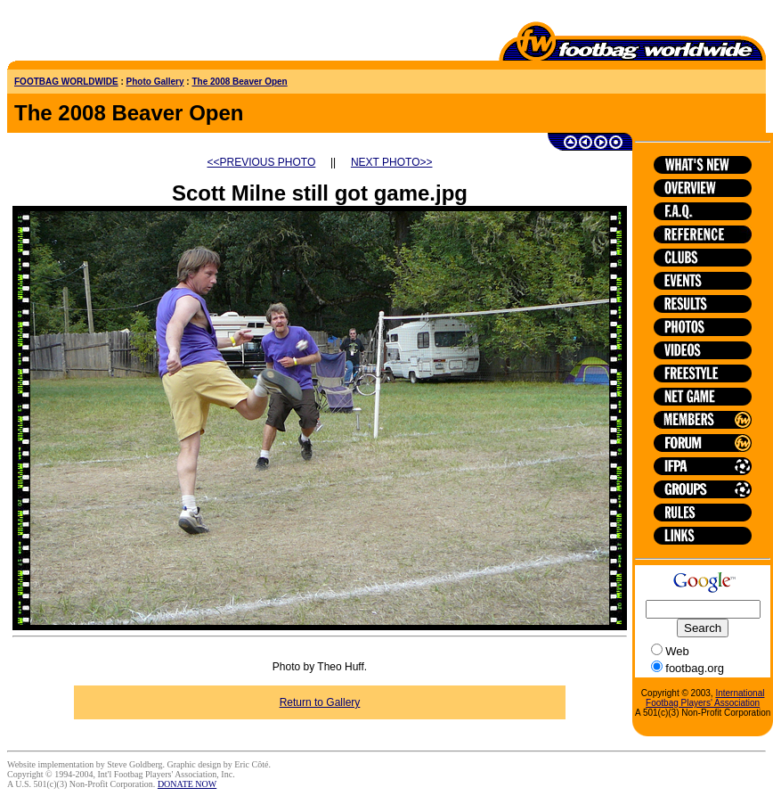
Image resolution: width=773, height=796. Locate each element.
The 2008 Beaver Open (239, 81)
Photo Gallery (155, 81)
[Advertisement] (111, 34)
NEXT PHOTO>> (392, 162)
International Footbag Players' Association (705, 698)
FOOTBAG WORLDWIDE (66, 81)
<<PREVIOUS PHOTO (261, 162)
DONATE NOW (187, 784)
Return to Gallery (320, 702)
